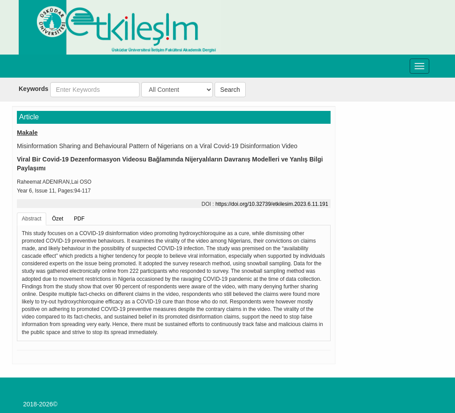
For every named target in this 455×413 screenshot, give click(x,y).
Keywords (33, 88)
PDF (79, 219)
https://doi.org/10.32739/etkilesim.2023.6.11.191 (272, 204)
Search (230, 89)
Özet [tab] (57, 219)
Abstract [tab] (31, 219)
